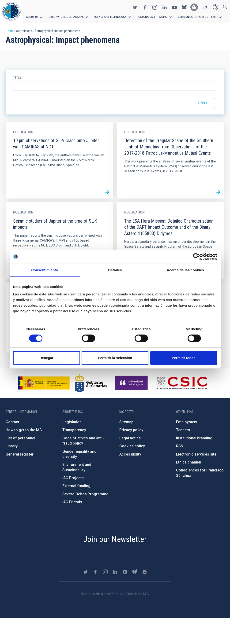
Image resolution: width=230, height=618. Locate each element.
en (205, 7)
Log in (215, 7)
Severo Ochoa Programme (85, 494)
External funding (76, 486)
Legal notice (130, 438)
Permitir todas (184, 358)
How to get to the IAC (24, 430)
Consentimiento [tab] (44, 270)
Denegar (46, 358)
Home (10, 31)
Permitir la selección (115, 358)
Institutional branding (194, 438)
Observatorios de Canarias (66, 16)
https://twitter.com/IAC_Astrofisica (135, 7)
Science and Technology (110, 16)
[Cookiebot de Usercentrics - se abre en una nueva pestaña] (196, 256)
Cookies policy (132, 446)
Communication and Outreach (197, 16)
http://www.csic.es (182, 383)
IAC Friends (72, 502)
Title (17, 77)
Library (12, 446)
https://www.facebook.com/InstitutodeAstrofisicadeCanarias (145, 7)
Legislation (72, 422)
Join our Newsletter (115, 539)
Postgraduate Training (152, 16)
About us (32, 16)
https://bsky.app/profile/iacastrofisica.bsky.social (184, 7)
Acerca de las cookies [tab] (185, 270)
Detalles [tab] (115, 270)
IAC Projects (73, 478)
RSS (179, 446)
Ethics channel (188, 462)
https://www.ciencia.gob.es (44, 383)
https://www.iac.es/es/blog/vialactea (194, 7)
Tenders (183, 430)
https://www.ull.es (132, 383)
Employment (186, 422)
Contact (12, 422)
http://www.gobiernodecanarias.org (91, 383)
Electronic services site (196, 454)
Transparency (74, 430)
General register (20, 454)
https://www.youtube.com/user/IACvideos (174, 7)
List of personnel (20, 438)
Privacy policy (131, 430)
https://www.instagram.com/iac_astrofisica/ (155, 7)
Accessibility (130, 454)
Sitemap (126, 422)
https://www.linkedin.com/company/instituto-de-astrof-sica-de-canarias (165, 7)
